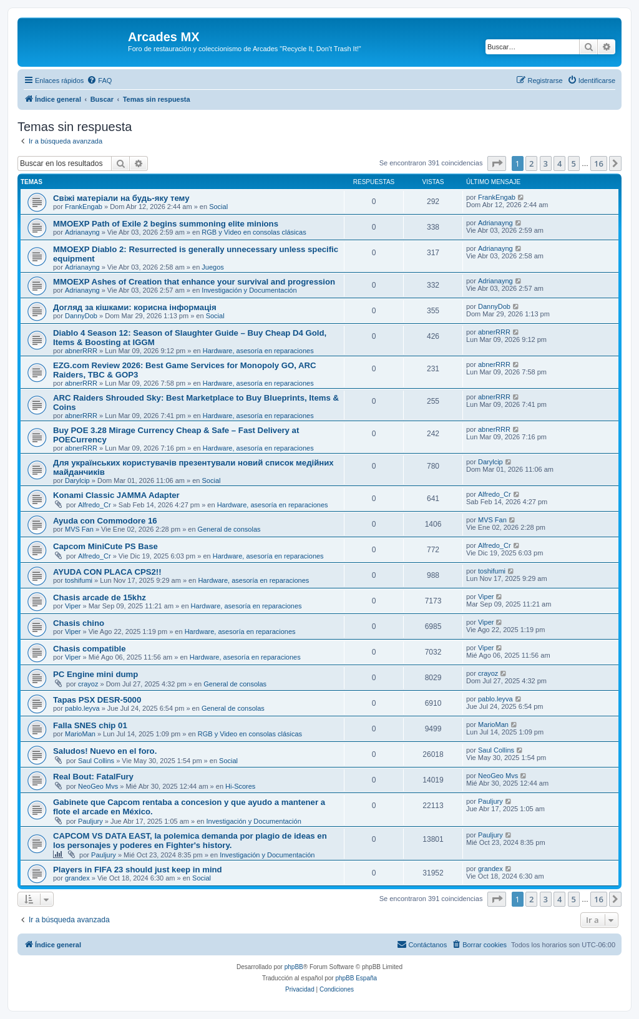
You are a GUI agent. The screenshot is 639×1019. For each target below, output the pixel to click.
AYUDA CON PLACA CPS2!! (107, 572)
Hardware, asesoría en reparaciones (258, 350)
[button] (496, 163)
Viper (72, 606)
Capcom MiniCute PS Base (105, 546)
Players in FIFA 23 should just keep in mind (137, 869)
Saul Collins (96, 760)
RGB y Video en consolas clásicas (254, 232)
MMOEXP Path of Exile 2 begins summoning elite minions (165, 223)
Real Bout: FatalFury (93, 776)
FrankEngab (83, 206)
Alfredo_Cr (94, 505)
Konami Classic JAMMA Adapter (116, 495)
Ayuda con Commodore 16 (105, 520)
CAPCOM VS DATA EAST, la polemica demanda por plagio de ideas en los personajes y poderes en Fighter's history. (190, 840)
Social (218, 206)
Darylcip (77, 480)
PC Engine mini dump (95, 674)
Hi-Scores (240, 786)
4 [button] (559, 163)
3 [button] (546, 163)
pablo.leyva (82, 708)
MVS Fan (79, 529)
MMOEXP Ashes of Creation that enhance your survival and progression (194, 281)
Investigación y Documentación (249, 290)
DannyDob (81, 315)
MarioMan (80, 734)
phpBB (294, 966)
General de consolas (229, 529)
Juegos (212, 267)
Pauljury (90, 821)
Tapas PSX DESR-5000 (97, 700)
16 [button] (598, 163)
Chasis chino (78, 623)
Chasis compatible (89, 648)
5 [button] (574, 163)
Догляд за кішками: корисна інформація (135, 307)
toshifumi (78, 580)
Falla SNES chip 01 (90, 725)
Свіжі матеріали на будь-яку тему (121, 198)
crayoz (88, 684)
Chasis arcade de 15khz (99, 597)
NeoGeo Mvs (98, 786)
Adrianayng (82, 232)
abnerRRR (81, 350)
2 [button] (531, 163)
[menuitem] (99, 80)
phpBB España (356, 978)
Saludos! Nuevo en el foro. (105, 751)
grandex (77, 878)
